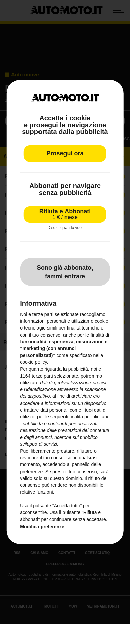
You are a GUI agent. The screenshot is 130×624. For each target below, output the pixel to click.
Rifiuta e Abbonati (65, 214)
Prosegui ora (64, 153)
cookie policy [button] (33, 362)
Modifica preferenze (42, 526)
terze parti (42, 376)
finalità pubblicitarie (90, 417)
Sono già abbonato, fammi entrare (65, 272)
